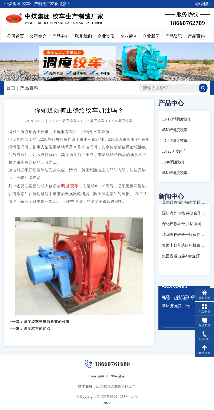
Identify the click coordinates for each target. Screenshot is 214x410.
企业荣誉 (128, 36)
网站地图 (202, 4)
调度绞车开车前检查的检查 (47, 318)
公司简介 (38, 36)
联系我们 (83, 36)
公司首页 (15, 36)
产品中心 (60, 36)
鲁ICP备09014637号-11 (115, 396)
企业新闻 (151, 36)
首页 (11, 88)
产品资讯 (173, 36)
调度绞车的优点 (37, 325)
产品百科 (196, 36)
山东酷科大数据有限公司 (116, 386)
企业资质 (106, 36)
